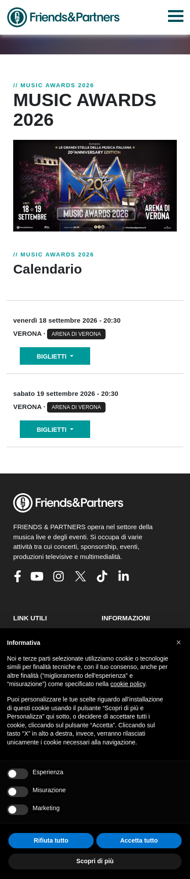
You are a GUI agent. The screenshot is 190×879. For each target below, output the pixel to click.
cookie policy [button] (127, 683)
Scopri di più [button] (95, 861)
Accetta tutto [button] (139, 840)
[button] (179, 642)
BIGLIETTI (52, 356)
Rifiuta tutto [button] (51, 840)
